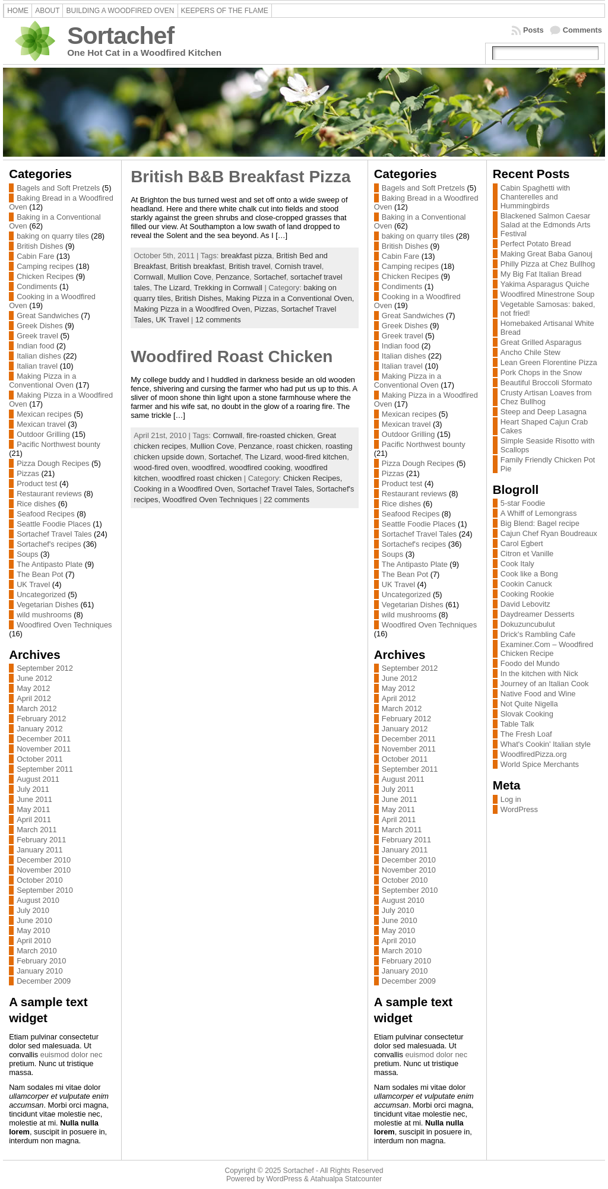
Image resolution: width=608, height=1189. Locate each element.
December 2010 (44, 859)
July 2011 (33, 789)
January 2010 (40, 970)
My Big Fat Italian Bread (541, 273)
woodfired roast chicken (202, 478)
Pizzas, (267, 309)
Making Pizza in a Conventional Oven (42, 380)
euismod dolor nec (71, 1054)
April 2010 (34, 940)
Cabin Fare (35, 256)
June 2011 (34, 799)
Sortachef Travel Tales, (276, 488)
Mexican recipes (44, 414)
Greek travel (37, 335)
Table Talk (517, 723)
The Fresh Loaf (526, 734)
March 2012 (37, 708)
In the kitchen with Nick (539, 673)
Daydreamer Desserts (537, 614)
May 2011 (33, 809)
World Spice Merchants (540, 764)
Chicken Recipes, (313, 478)
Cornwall (148, 276)
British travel (249, 266)
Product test (37, 483)
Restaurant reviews (49, 493)
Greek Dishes (40, 325)
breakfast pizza (246, 255)
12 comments (218, 319)
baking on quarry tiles (53, 236)
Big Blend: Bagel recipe (540, 523)
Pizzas (28, 473)
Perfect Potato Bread (536, 243)
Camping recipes (45, 266)
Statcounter (363, 1179)
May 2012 (33, 688)
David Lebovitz (525, 604)
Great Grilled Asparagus (541, 342)
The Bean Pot (40, 574)
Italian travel (37, 366)
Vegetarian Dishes (47, 604)
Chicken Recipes (45, 276)
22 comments (286, 499)
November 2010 (44, 869)
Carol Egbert (522, 543)
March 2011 (37, 829)
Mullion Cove (189, 276)
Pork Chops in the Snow (541, 372)
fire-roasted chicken (279, 435)
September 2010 (45, 890)
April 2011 (34, 819)
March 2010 (37, 950)
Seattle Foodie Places (54, 523)
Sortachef (120, 35)
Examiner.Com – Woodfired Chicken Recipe (547, 649)
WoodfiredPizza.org (533, 754)
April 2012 (34, 698)
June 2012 (34, 678)
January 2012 (40, 728)
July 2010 (33, 910)
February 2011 (41, 839)
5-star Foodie (523, 503)
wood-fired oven (161, 467)
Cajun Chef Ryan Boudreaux (549, 533)
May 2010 (33, 930)
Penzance (232, 276)
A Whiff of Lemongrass (539, 513)
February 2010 (41, 960)
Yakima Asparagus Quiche (545, 284)
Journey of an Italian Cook (545, 683)
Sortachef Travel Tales (54, 533)
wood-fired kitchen (316, 456)
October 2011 (40, 758)
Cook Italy (517, 563)
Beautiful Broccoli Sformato (546, 382)
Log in (511, 799)
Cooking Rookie (527, 593)
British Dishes (40, 246)
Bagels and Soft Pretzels (58, 187)
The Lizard (171, 287)
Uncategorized (41, 594)
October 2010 (40, 880)
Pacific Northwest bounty (58, 444)
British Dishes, (200, 298)
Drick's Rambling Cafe (538, 634)
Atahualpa (327, 1179)
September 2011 (45, 769)
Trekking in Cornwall (228, 287)
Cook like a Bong (529, 573)
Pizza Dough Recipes (53, 463)
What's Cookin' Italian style (546, 744)
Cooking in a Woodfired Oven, (185, 488)
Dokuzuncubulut (528, 624)
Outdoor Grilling (43, 434)
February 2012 (41, 718)
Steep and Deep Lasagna (544, 411)
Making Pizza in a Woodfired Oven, (194, 309)
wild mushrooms (44, 614)
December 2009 (44, 980)
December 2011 (44, 738)
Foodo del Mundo (530, 663)
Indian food (35, 345)
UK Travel (33, 584)
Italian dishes (39, 355)
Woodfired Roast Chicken (231, 356)
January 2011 (40, 849)
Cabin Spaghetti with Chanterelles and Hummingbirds (535, 196)
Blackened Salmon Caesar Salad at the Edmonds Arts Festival (546, 224)
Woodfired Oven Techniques (64, 624)
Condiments (37, 286)
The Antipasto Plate (50, 564)
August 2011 (38, 779)
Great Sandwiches (48, 315)
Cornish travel (298, 266)
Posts (533, 30)
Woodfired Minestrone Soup (547, 294)
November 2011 (44, 748)
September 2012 (45, 668)
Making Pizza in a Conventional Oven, (290, 298)
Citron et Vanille (527, 553)
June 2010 (34, 920)
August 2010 (38, 900)
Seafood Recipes (45, 513)
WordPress (519, 809)
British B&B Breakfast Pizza (240, 176)
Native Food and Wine (538, 693)
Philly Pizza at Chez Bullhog (548, 263)
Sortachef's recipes (49, 544)
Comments (582, 30)
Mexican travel (41, 424)
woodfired (208, 467)
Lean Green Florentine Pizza (549, 362)
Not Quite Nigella (529, 703)
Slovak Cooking (527, 713)
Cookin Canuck (526, 583)
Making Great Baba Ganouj (547, 253)
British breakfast (197, 266)
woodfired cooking (259, 467)
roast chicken (299, 446)
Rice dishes (36, 503)
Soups (27, 554)
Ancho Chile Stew (530, 352)
